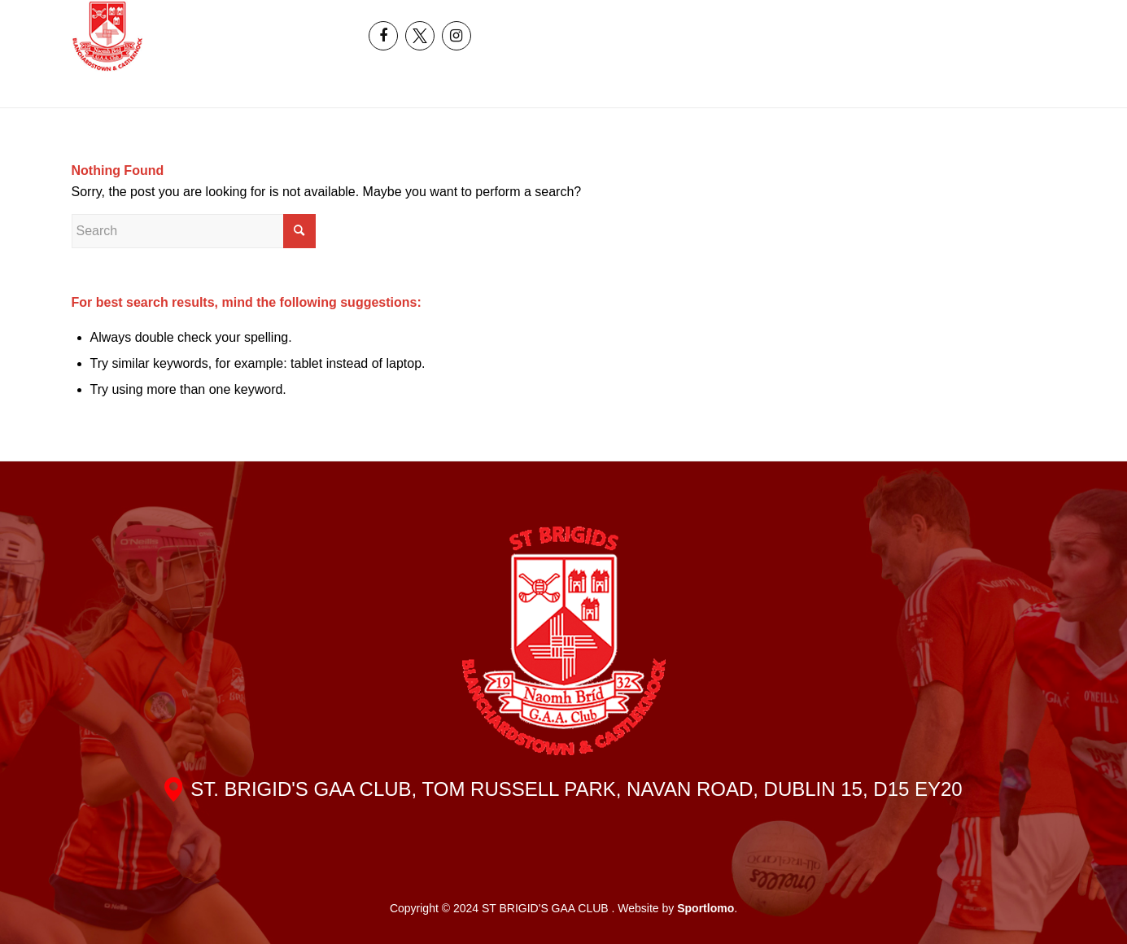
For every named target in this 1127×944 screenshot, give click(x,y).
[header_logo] (108, 36)
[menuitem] (993, 18)
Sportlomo (705, 908)
